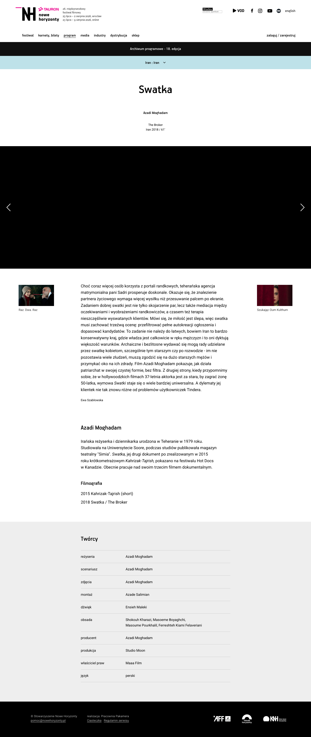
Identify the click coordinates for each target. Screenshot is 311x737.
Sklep (135, 36)
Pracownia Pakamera (115, 716)
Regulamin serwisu (116, 720)
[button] (302, 207)
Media (84, 36)
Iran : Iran (152, 63)
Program (70, 36)
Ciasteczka (94, 720)
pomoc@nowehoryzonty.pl (48, 720)
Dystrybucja (118, 36)
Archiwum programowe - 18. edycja (155, 49)
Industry (100, 36)
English (290, 11)
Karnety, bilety (48, 36)
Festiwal (28, 36)
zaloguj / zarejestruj (281, 36)
